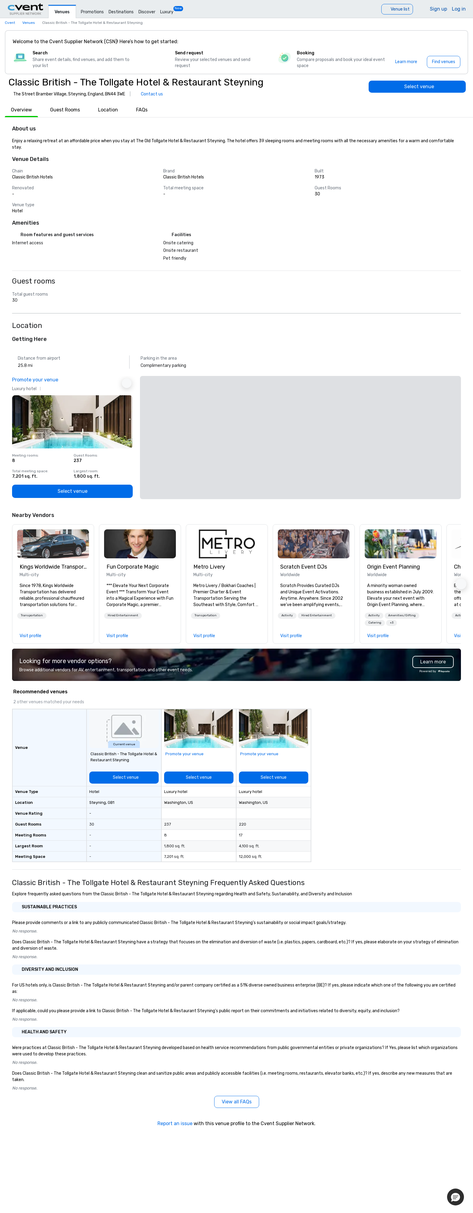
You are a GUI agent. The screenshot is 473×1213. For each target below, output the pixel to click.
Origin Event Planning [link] (393, 566)
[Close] (454, 42)
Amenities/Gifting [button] (402, 615)
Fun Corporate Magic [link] (132, 566)
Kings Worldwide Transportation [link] (53, 566)
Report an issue (174, 1123)
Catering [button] (374, 622)
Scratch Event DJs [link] (303, 566)
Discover (146, 11)
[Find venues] (443, 62)
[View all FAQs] (236, 1102)
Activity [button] (287, 615)
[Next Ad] (127, 383)
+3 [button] (391, 622)
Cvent (10, 23)
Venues (62, 11)
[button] (31, 616)
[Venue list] (397, 9)
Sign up (438, 9)
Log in (459, 9)
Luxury (166, 11)
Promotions (92, 11)
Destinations (121, 11)
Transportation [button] (32, 615)
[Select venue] (417, 87)
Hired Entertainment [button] (123, 615)
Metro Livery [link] (209, 566)
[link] (53, 543)
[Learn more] (406, 62)
